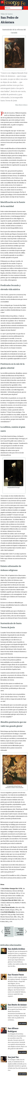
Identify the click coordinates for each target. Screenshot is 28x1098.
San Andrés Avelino (16, 949)
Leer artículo (22, 970)
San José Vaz (13, 1057)
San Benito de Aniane (17, 1004)
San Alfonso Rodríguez (13, 1030)
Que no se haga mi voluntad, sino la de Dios (7, 931)
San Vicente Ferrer (16, 974)
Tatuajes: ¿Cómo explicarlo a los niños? (19, 931)
